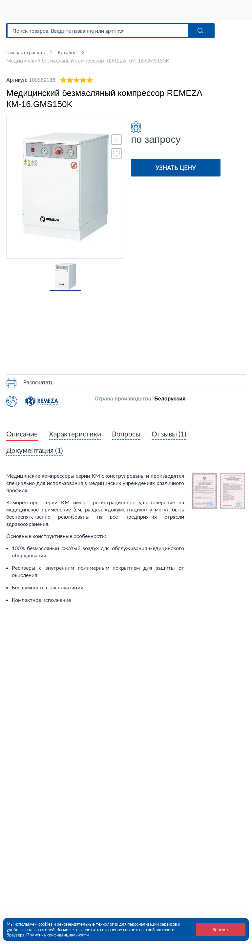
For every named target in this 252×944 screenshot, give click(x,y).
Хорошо (220, 929)
